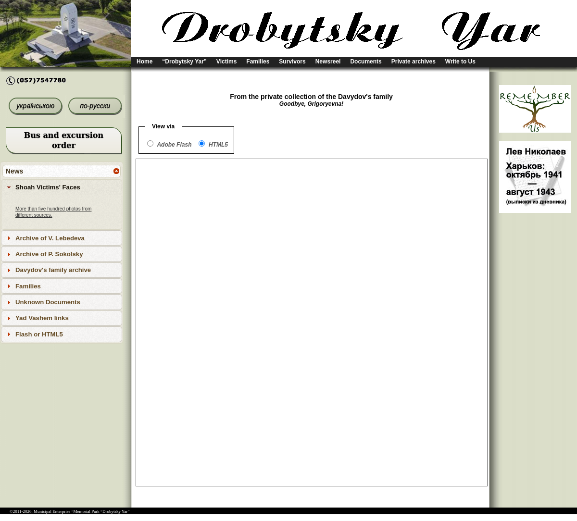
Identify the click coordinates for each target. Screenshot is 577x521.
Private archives (413, 61)
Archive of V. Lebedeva (50, 238)
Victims (226, 61)
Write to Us (460, 61)
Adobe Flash (174, 144)
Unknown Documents (47, 302)
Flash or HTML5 (39, 334)
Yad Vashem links (42, 318)
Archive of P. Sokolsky (49, 254)
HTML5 (218, 144)
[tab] (61, 187)
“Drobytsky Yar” (184, 61)
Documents (365, 61)
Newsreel (328, 61)
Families (257, 61)
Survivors (292, 61)
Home (144, 61)
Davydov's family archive (53, 269)
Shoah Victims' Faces (47, 187)
